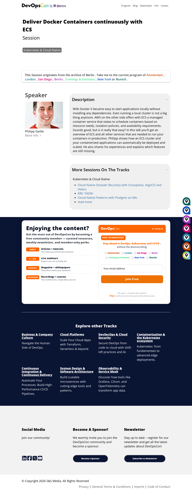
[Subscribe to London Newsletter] (122, 253)
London (30, 79)
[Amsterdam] (186, 247)
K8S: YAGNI (85, 193)
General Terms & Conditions (111, 487)
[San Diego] (186, 229)
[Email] (132, 268)
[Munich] (186, 202)
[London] (186, 238)
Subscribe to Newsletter (145, 458)
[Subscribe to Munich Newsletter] (147, 258)
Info (156, 5)
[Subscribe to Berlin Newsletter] (150, 253)
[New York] (186, 211)
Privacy (84, 487)
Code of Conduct (158, 487)
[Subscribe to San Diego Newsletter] (135, 253)
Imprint (139, 487)
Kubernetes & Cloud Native (42, 50)
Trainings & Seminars (80, 79)
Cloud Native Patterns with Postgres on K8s (107, 198)
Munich (121, 79)
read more (85, 202)
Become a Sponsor (90, 458)
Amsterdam (154, 75)
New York (104, 79)
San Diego (45, 79)
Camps (164, 5)
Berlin (58, 79)
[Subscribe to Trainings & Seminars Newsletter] (106, 258)
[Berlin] (186, 220)
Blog (135, 5)
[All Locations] (186, 255)
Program (126, 5)
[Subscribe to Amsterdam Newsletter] (106, 253)
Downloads (146, 5)
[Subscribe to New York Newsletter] (133, 258)
